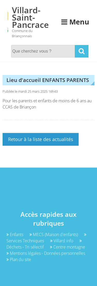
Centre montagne (67, 247)
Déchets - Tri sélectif (44, 244)
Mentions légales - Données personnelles (45, 253)
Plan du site (18, 259)
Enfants (15, 234)
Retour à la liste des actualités (40, 139)
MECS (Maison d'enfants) (54, 234)
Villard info (62, 241)
